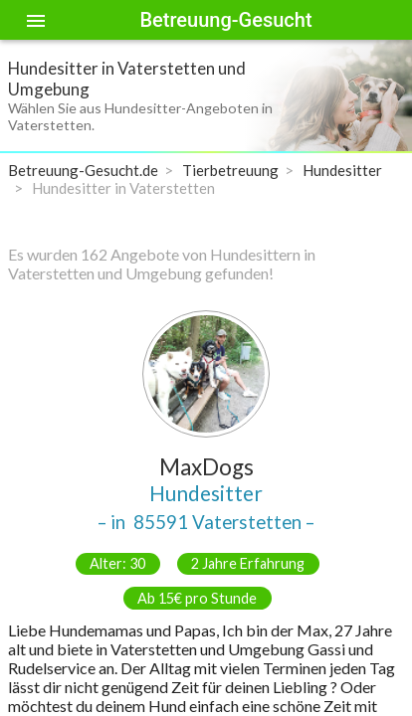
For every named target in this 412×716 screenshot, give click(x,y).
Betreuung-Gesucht (225, 20)
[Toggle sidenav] (36, 20)
